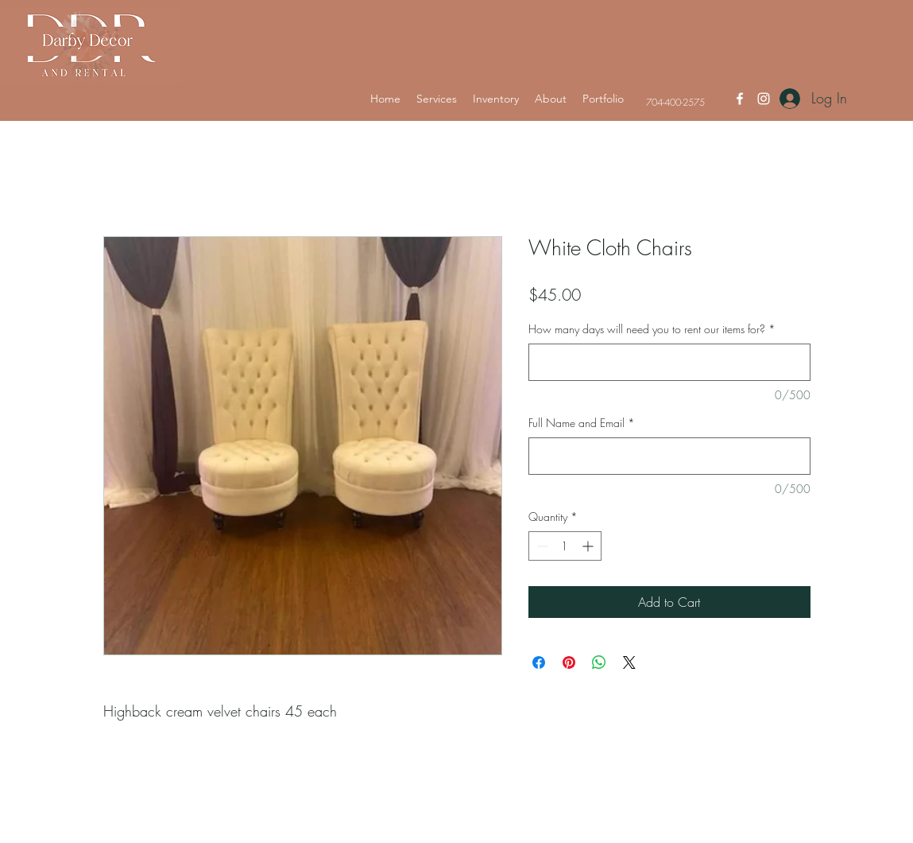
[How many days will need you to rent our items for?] (669, 362)
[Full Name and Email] (669, 456)
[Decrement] (541, 546)
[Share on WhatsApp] (599, 662)
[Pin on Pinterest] (568, 662)
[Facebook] (740, 99)
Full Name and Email (581, 422)
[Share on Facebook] (538, 662)
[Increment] (589, 546)
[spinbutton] (565, 546)
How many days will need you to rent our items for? (652, 328)
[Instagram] (764, 99)
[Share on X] (629, 662)
